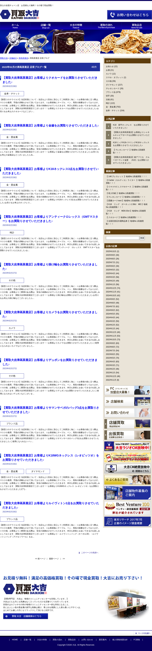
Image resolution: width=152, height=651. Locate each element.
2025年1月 (110, 284)
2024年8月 (110, 303)
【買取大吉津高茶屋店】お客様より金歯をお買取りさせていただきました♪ (50, 125)
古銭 (108, 99)
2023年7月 (110, 350)
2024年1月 (110, 328)
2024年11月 (111, 292)
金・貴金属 (111, 107)
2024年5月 (110, 314)
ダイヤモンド (111, 85)
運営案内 (103, 640)
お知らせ (110, 66)
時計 (108, 103)
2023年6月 (110, 354)
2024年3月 (110, 321)
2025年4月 (110, 273)
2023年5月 (110, 358)
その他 (109, 81)
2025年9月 (110, 255)
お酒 (108, 70)
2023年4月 (110, 361)
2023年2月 (110, 369)
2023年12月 (111, 332)
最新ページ (54, 559)
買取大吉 (4, 58)
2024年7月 (110, 306)
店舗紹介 (13, 58)
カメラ (109, 74)
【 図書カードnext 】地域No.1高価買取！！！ (125, 200)
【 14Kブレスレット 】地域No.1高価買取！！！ (126, 176)
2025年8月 (110, 259)
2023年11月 (111, 336)
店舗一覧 (27, 640)
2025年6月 (110, 266)
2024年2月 (110, 325)
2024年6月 (110, 310)
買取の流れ (57, 640)
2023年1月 (110, 372)
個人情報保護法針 (120, 640)
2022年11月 (111, 380)
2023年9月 (110, 343)
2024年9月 (110, 299)
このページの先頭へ (89, 552)
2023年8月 (110, 347)
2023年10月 (111, 339)
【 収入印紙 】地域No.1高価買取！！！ (123, 193)
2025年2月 (110, 281)
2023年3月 (110, 365)
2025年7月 (110, 262)
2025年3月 (110, 277)
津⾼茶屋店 (23, 58)
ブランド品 (111, 92)
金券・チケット (112, 110)
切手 (108, 96)
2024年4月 (110, 317)
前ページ (41, 559)
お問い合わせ (87, 640)
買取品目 (72, 640)
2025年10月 (111, 251)
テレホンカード (112, 88)
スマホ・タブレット (114, 77)
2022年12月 (111, 376)
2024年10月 (111, 295)
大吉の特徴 (42, 640)
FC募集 (137, 640)
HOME (15, 640)
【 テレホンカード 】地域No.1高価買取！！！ (126, 197)
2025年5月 (110, 270)
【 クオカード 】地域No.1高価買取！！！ (124, 217)
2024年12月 (111, 288)
